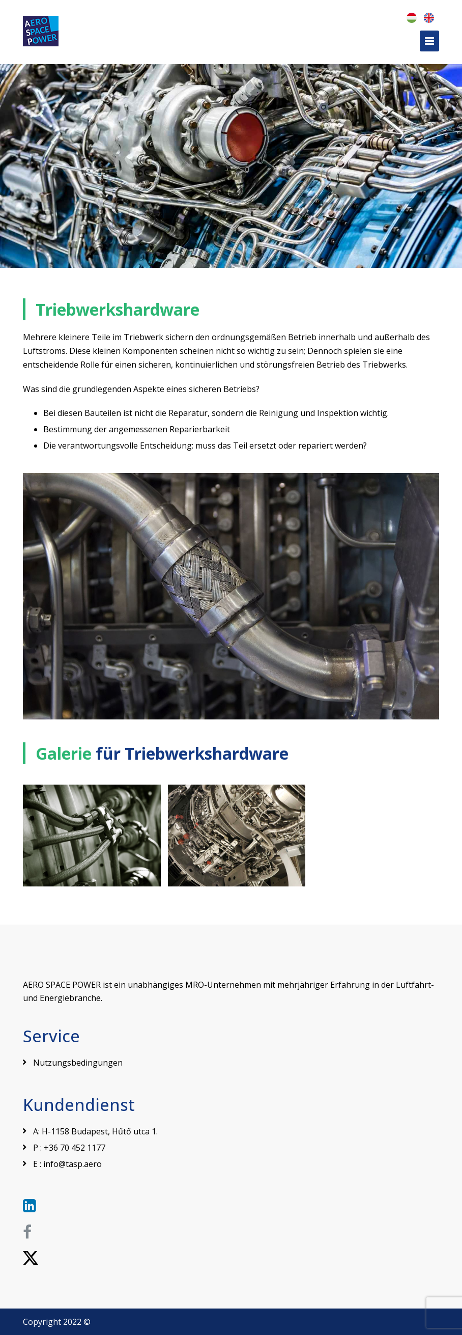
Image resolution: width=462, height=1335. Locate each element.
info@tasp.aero (72, 1164)
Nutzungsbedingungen (78, 1062)
